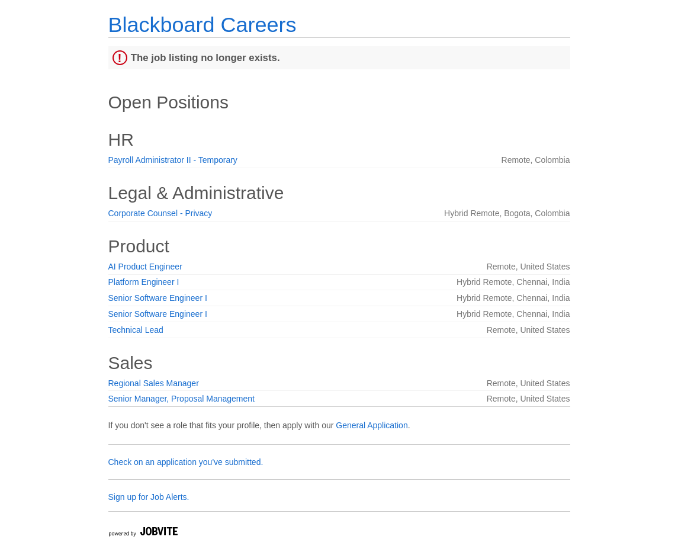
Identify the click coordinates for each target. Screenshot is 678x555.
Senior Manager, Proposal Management (181, 398)
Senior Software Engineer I (157, 298)
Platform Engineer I (143, 282)
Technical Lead (135, 330)
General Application (371, 425)
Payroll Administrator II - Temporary (172, 160)
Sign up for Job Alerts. (148, 497)
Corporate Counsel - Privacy (160, 213)
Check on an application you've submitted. (186, 462)
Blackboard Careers (202, 24)
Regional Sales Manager (153, 383)
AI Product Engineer (145, 266)
